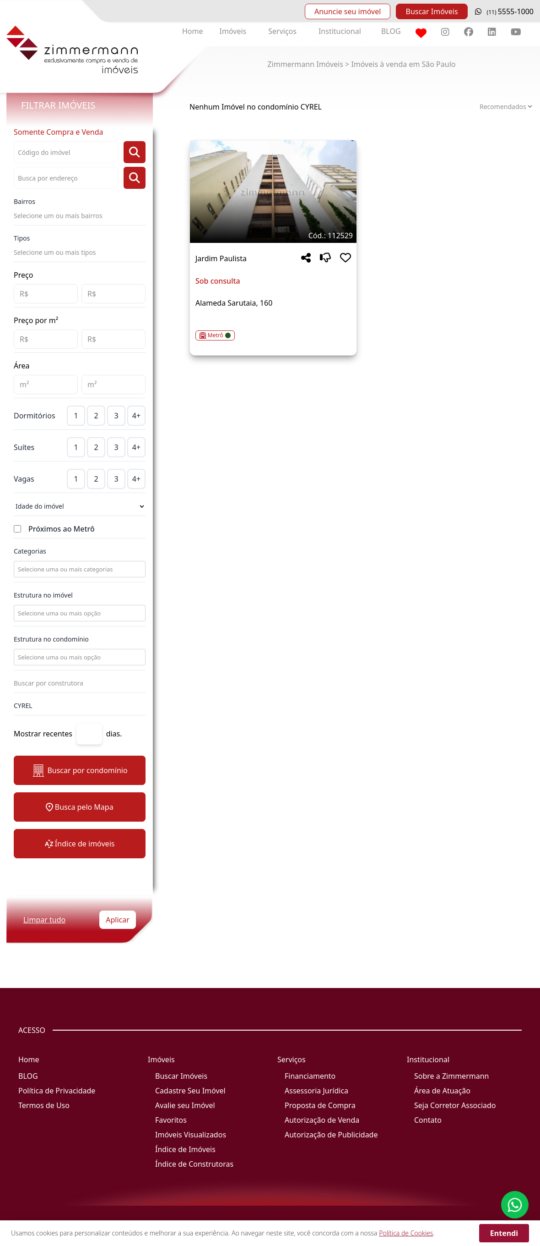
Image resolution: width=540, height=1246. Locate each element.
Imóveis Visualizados (190, 1135)
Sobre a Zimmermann (451, 1076)
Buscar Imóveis (431, 11)
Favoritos (171, 1120)
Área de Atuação (442, 1091)
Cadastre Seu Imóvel (190, 1091)
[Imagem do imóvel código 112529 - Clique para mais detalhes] (273, 191)
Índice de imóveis (80, 844)
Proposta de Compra (320, 1105)
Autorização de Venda (322, 1120)
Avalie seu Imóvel (185, 1105)
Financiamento (310, 1076)
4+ (136, 416)
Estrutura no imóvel (43, 595)
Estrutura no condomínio (51, 639)
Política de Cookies (406, 1233)
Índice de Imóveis (185, 1149)
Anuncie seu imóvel (347, 11)
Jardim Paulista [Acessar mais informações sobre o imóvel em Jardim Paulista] (221, 258)
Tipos (22, 238)
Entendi (504, 1233)
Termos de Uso (44, 1105)
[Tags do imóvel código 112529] (273, 235)
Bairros (24, 201)
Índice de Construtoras (194, 1164)
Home (192, 31)
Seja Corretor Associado (455, 1105)
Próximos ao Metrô (61, 529)
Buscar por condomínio (79, 770)
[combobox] (79, 569)
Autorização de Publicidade (331, 1135)
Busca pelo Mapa (79, 807)
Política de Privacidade (56, 1091)
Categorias (30, 551)
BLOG (391, 31)
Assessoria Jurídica (316, 1091)
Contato (428, 1120)
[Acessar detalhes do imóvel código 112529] (273, 329)
